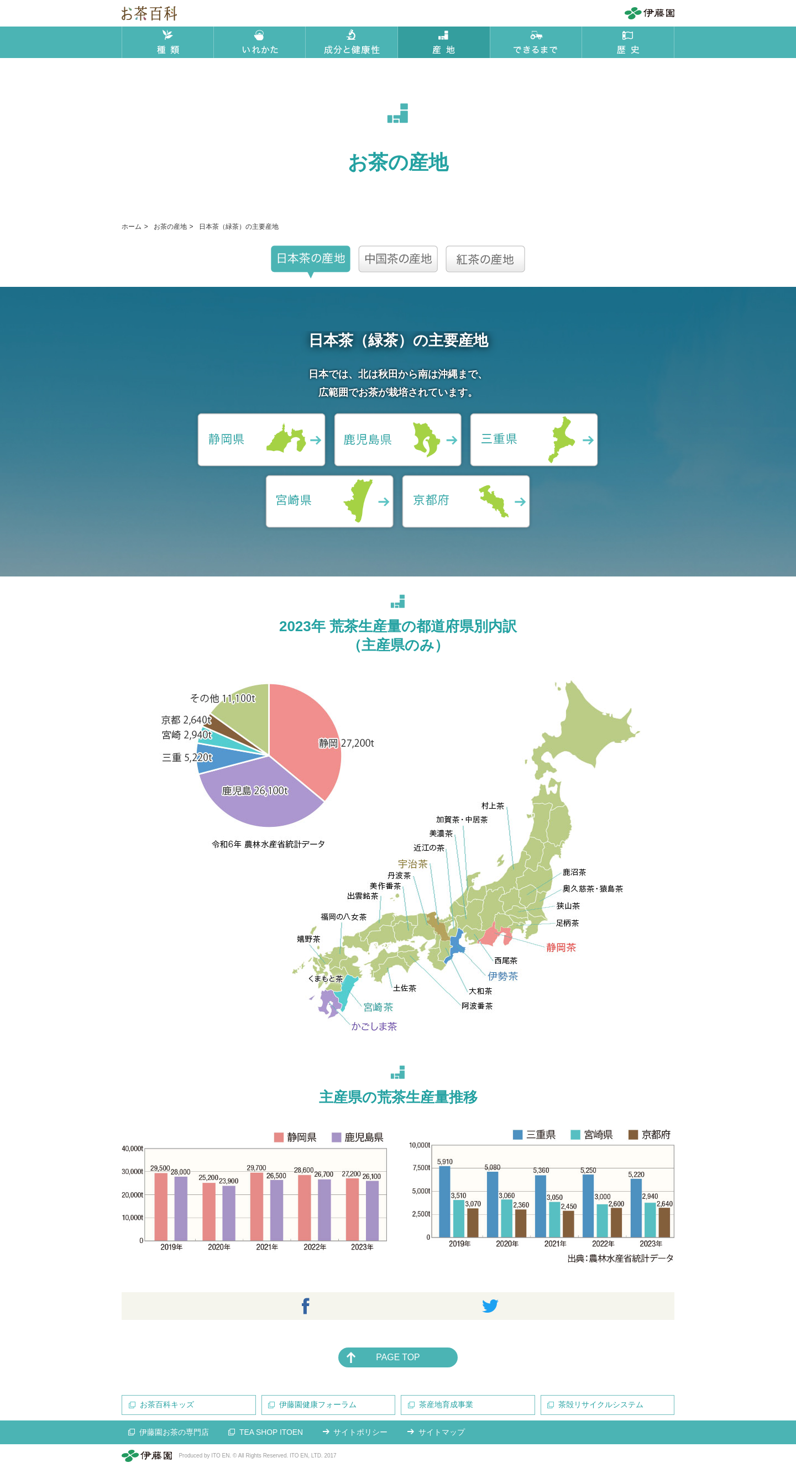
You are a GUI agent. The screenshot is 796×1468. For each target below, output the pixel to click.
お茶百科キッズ (167, 1405)
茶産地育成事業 (446, 1405)
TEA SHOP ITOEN (272, 1432)
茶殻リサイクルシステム (601, 1405)
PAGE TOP (398, 1357)
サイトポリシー (362, 1432)
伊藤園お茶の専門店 (174, 1432)
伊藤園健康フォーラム (318, 1405)
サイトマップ (443, 1432)
